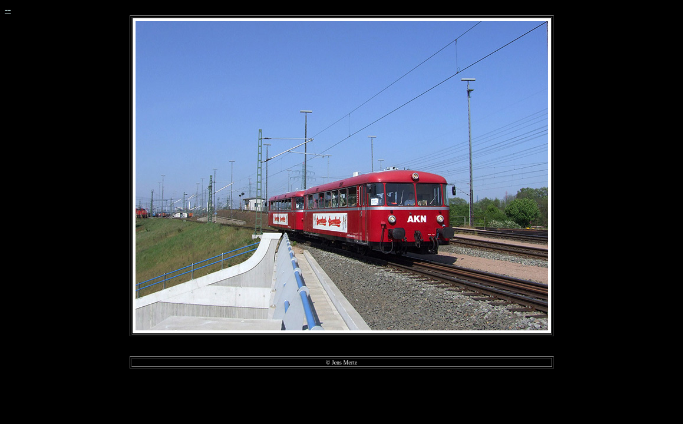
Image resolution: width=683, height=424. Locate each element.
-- (8, 10)
